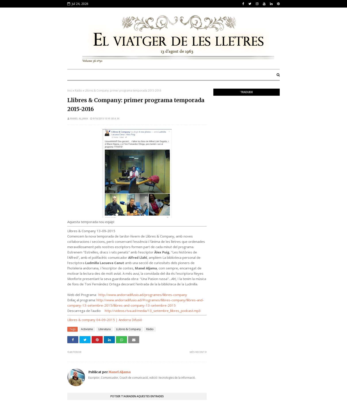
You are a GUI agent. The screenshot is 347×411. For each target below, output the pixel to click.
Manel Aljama (79, 118)
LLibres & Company (128, 329)
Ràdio (78, 90)
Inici (69, 90)
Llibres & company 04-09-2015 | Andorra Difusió (104, 320)
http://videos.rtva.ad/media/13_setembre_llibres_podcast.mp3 (153, 310)
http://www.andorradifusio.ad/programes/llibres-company (142, 294)
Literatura (104, 329)
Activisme (87, 329)
